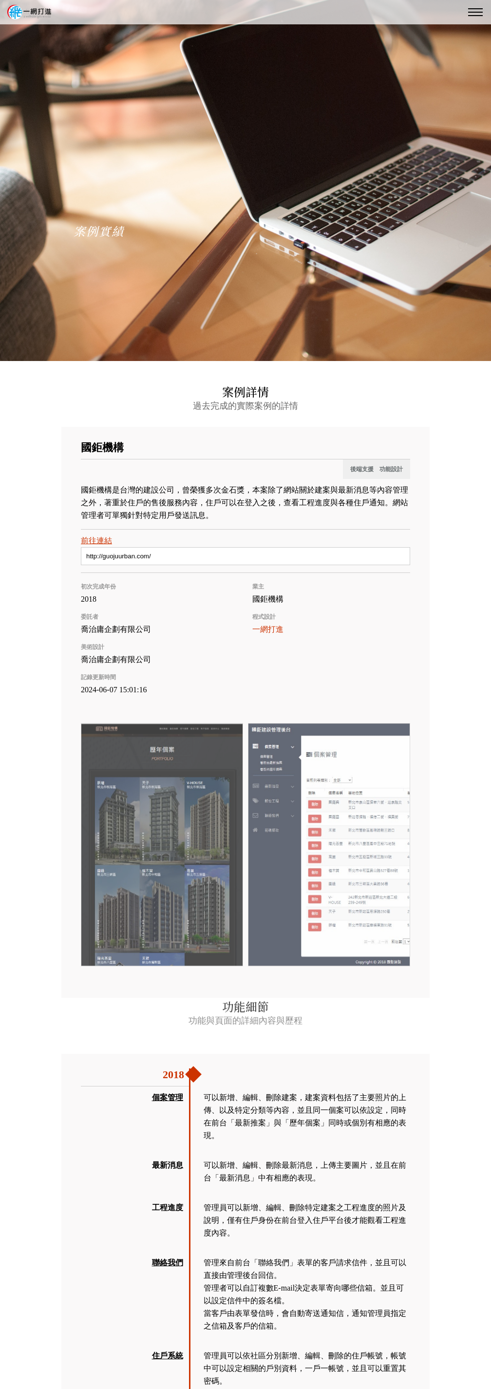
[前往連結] (245, 556)
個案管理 (167, 1097)
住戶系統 (167, 1355)
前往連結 (96, 540)
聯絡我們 (167, 1262)
